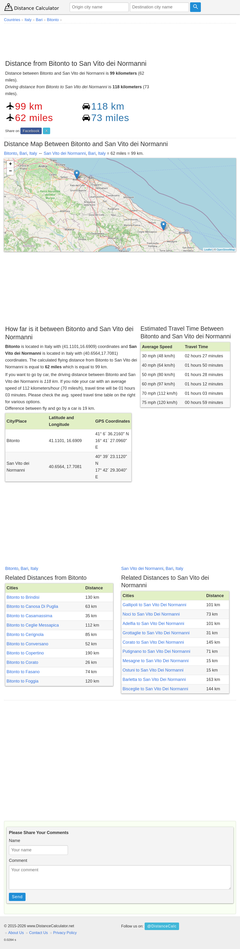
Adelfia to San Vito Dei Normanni (153, 623)
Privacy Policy (65, 933)
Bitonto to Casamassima (29, 615)
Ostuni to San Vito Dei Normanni (153, 670)
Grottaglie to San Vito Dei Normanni (156, 633)
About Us (16, 933)
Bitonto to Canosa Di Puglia (32, 606)
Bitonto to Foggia (22, 681)
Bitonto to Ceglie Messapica (33, 625)
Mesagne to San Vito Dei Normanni (156, 660)
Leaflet (208, 249)
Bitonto (10, 153)
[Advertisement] (120, 40)
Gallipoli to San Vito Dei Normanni (154, 604)
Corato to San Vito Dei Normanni (153, 642)
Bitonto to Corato (22, 662)
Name (14, 840)
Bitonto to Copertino (25, 653)
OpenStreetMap (226, 249)
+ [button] (10, 164)
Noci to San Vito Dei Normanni (151, 614)
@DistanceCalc (161, 926)
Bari (23, 153)
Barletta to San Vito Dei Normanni (154, 679)
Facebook (31, 131)
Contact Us (38, 933)
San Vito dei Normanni (65, 153)
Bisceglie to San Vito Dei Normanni (155, 689)
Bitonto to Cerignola (25, 634)
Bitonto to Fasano (23, 671)
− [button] (10, 171)
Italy (33, 153)
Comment (18, 860)
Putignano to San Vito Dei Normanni (156, 651)
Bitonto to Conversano (27, 644)
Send (17, 896)
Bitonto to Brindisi (23, 597)
